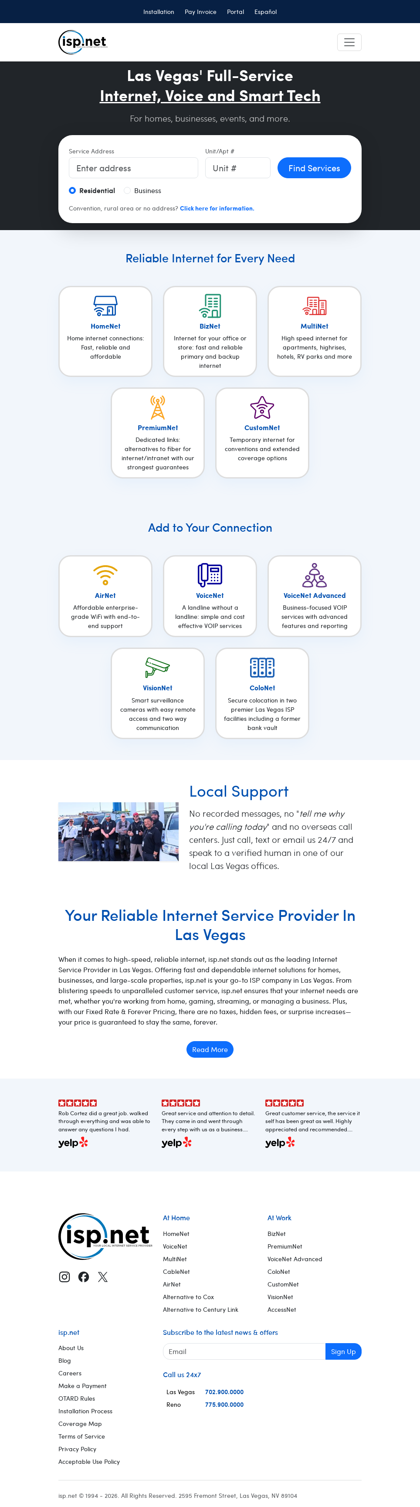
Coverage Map (80, 1423)
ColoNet (279, 1271)
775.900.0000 (224, 1404)
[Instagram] (64, 1276)
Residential (97, 190)
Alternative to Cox (188, 1297)
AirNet (172, 1284)
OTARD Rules (76, 1398)
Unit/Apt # (219, 151)
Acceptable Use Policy (89, 1461)
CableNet (176, 1271)
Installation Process (85, 1411)
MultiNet (175, 1259)
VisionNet (280, 1297)
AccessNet (282, 1309)
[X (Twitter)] (103, 1276)
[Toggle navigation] (349, 42)
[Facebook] (84, 1276)
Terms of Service (81, 1436)
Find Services (314, 167)
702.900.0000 (224, 1391)
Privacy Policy (77, 1449)
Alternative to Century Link (200, 1309)
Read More (210, 1049)
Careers (69, 1373)
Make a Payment (82, 1385)
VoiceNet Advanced (295, 1259)
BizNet (277, 1233)
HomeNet (176, 1233)
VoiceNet (175, 1246)
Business (147, 190)
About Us (71, 1348)
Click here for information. (217, 208)
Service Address (91, 151)
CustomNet (283, 1284)
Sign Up (343, 1351)
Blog (64, 1360)
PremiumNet (285, 1246)
